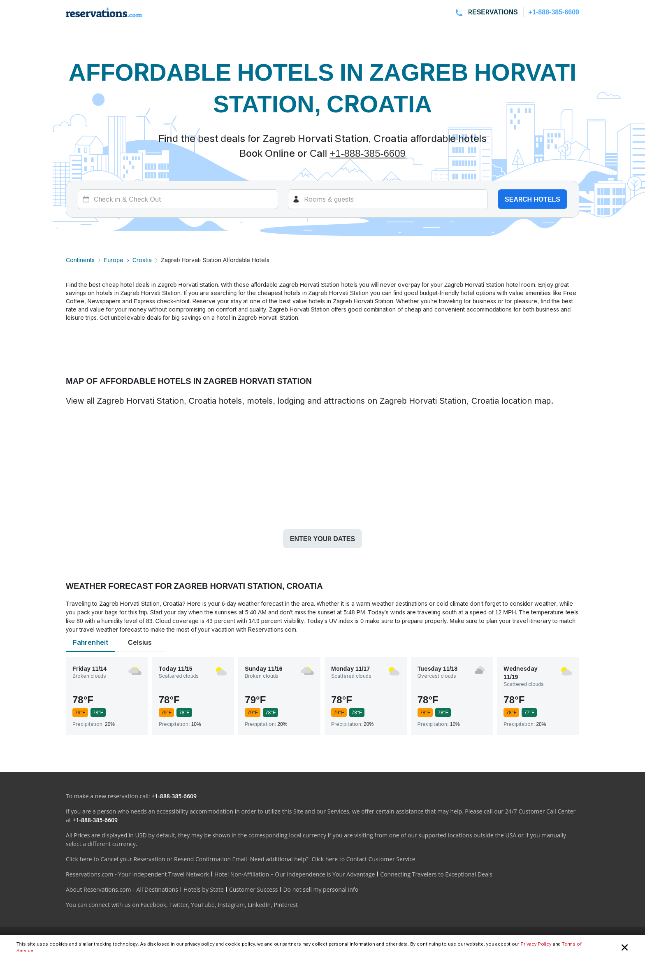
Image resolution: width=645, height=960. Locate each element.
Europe (113, 259)
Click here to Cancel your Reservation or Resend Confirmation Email (156, 859)
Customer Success (253, 889)
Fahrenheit (90, 642)
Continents (80, 259)
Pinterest (286, 905)
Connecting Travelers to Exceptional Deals (436, 874)
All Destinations (157, 889)
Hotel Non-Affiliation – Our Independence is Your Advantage (294, 874)
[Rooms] (388, 199)
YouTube (203, 905)
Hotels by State (203, 889)
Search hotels (532, 199)
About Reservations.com (98, 889)
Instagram (231, 905)
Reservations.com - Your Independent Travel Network (137, 874)
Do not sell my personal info (320, 889)
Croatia (142, 259)
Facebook (153, 905)
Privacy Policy (535, 944)
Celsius (140, 642)
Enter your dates (322, 539)
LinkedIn (259, 905)
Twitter (178, 905)
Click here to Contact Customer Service (363, 859)
